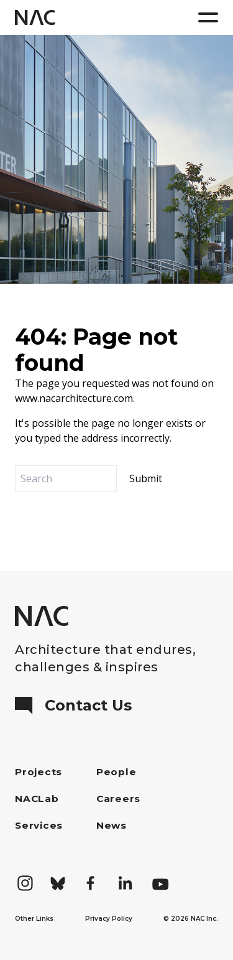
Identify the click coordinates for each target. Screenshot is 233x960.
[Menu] (208, 17)
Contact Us (73, 705)
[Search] (66, 478)
